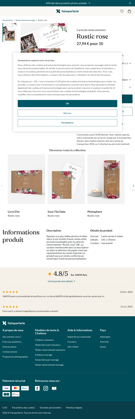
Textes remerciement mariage (49, 365)
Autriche (104, 342)
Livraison (72, 342)
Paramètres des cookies (23, 407)
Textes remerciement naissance (50, 350)
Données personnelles (50, 407)
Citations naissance (44, 340)
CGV (4, 407)
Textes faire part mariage (47, 360)
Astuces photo (9, 347)
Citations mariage (43, 355)
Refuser (67, 113)
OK (67, 103)
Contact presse (9, 351)
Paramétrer (67, 122)
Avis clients (73, 347)
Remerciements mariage (25, 20)
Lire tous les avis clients (60, 281)
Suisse (103, 347)
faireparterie (67, 11)
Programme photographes (15, 356)
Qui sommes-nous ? (11, 337)
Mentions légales (74, 407)
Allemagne (105, 337)
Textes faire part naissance (47, 345)
